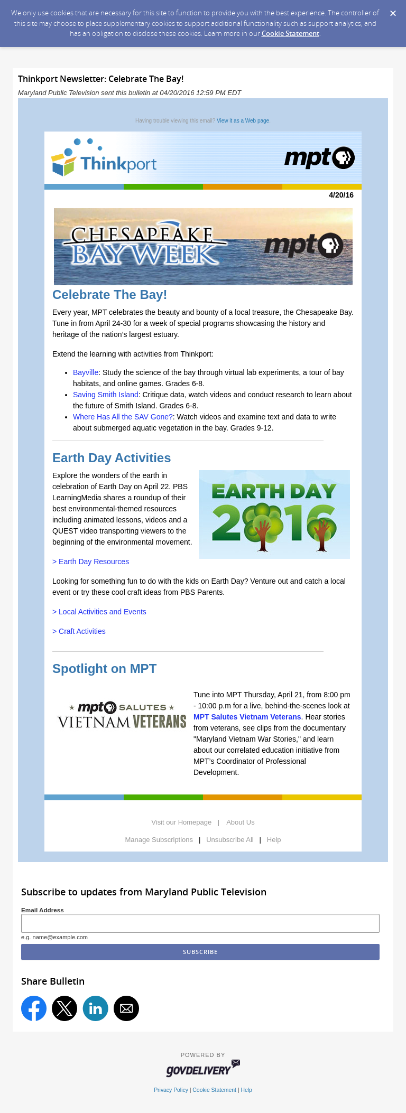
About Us (240, 822)
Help (274, 840)
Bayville (85, 372)
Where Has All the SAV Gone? (123, 417)
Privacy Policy (171, 1090)
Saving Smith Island (106, 394)
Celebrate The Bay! (109, 294)
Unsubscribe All (230, 840)
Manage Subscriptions (159, 840)
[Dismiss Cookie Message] (393, 10)
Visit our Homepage (181, 822)
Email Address (42, 909)
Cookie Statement (290, 33)
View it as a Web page (243, 121)
